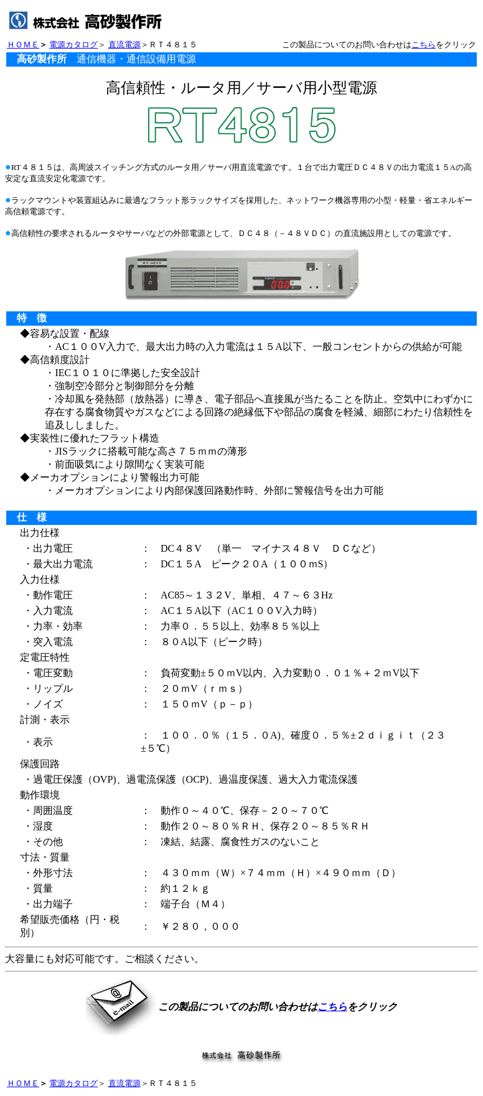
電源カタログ (73, 44)
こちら (423, 44)
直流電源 (124, 44)
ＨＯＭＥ (23, 44)
